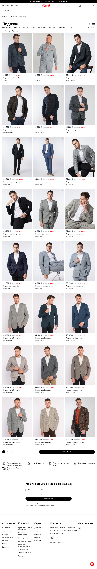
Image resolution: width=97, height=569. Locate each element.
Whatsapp (91, 563)
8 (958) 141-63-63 (56, 533)
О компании (6, 528)
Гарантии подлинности (22, 534)
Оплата (36, 531)
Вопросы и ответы (24, 541)
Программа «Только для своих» (25, 529)
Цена (71, 28)
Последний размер (11, 31)
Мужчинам (14, 6)
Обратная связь (7, 537)
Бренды (21, 556)
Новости (5, 541)
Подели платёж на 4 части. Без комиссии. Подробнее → (48, 1)
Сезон (33, 28)
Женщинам (5, 6)
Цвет (25, 28)
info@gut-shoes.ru (56, 542)
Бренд (17, 28)
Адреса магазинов (8, 531)
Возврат (37, 537)
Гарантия (37, 541)
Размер (52, 28)
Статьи (4, 544)
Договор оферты (24, 538)
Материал (42, 28)
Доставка (37, 528)
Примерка (37, 534)
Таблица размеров (24, 553)
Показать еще (78, 451)
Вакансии (5, 547)
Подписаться (48, 498)
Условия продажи (24, 549)
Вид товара (7, 28)
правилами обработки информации (44, 505)
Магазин (62, 28)
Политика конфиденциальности (25, 545)
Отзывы (5, 534)
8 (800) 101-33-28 (56, 530)
